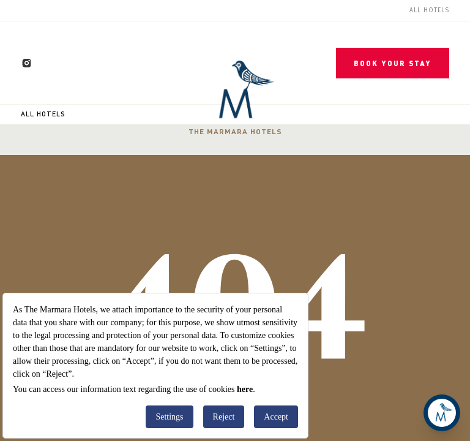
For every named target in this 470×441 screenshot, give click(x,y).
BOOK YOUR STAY (392, 63)
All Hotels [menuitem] (429, 10)
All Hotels (43, 114)
